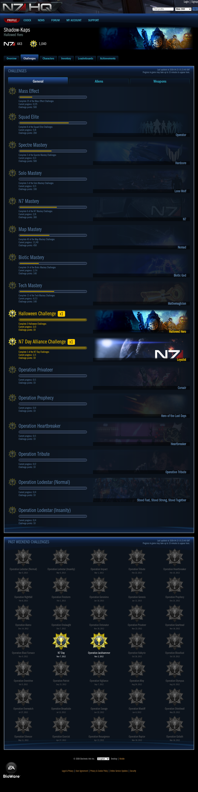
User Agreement (82, 771)
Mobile (122, 758)
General (38, 81)
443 (19, 44)
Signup (194, 1)
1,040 (42, 44)
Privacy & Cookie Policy (99, 771)
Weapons (160, 81)
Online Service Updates (119, 771)
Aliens (99, 81)
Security (133, 771)
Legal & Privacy (67, 771)
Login (186, 1)
